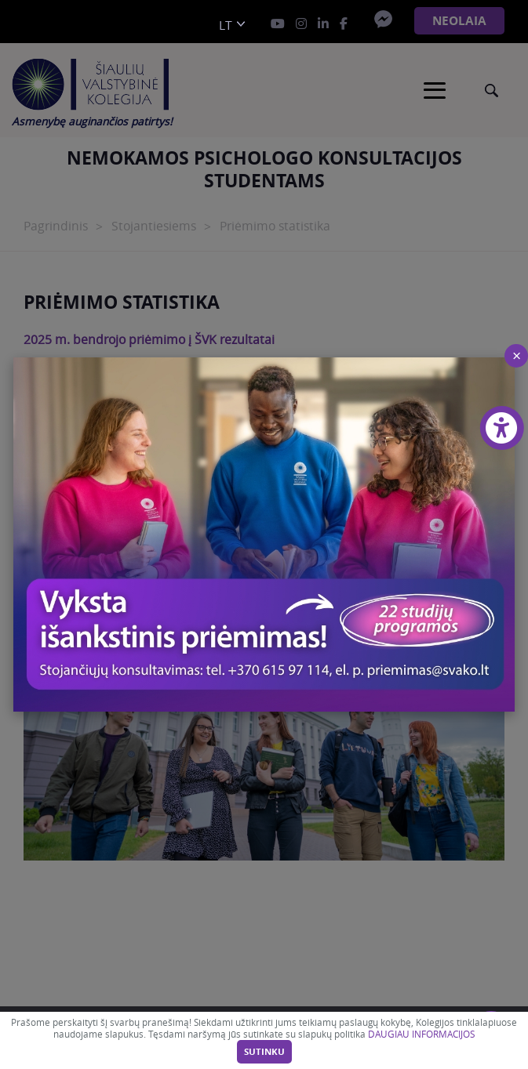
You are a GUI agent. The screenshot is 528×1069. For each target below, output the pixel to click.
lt (225, 25)
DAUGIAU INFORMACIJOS (421, 1034)
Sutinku (264, 1051)
